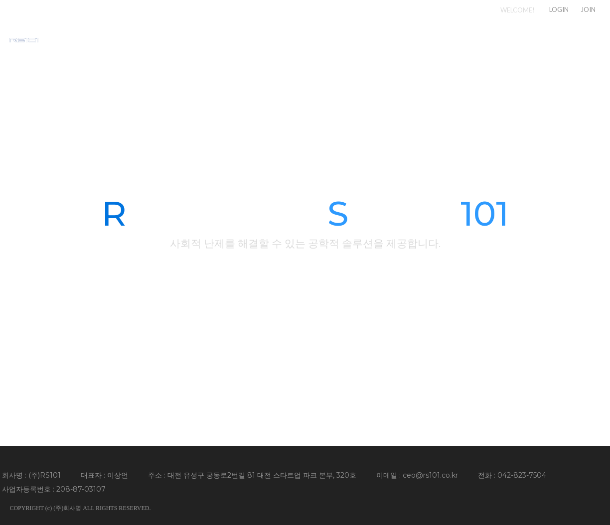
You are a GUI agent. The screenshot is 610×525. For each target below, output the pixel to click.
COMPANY (396, 39)
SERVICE (462, 39)
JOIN (588, 9)
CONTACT (581, 39)
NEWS (519, 39)
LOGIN (559, 9)
